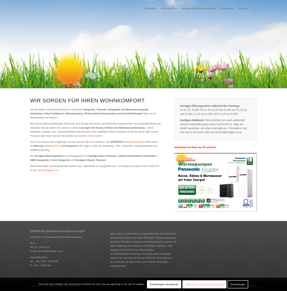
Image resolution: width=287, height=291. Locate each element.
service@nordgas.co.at (49, 251)
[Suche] (253, 8)
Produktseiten (95, 135)
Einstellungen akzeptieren (164, 284)
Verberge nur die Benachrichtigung (204, 284)
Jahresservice (52, 145)
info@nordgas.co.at (48, 170)
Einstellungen (237, 284)
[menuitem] (150, 8)
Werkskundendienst (134, 141)
